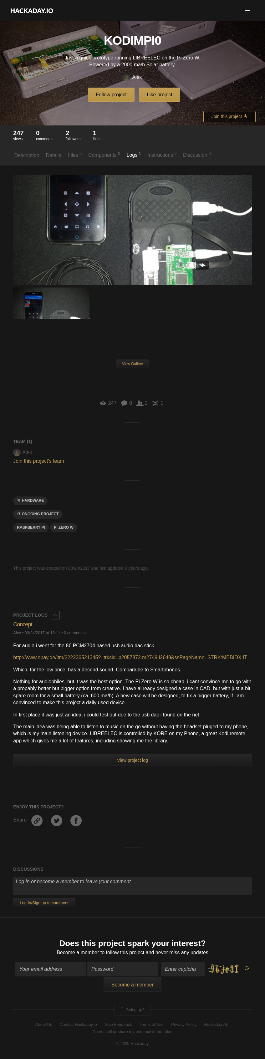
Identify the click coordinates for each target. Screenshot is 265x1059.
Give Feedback (118, 1024)
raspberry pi (31, 527)
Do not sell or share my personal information (132, 1031)
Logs (134, 154)
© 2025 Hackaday (132, 1043)
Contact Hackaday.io (78, 1024)
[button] (247, 10)
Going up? (132, 1009)
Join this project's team (38, 461)
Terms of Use (152, 1024)
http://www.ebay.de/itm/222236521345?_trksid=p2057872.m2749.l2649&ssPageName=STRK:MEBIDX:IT (130, 657)
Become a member (78, 952)
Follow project (111, 94)
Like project (159, 94)
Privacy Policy (183, 1024)
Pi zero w (64, 527)
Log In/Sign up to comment (44, 902)
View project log (132, 760)
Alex (132, 77)
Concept (22, 624)
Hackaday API (217, 1024)
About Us (43, 1024)
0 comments (75, 632)
